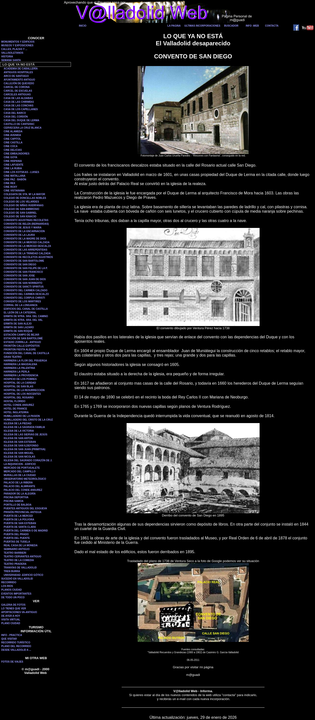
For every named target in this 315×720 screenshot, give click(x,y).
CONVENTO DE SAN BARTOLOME (24, 260)
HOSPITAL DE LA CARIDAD (20, 382)
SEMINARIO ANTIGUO (17, 549)
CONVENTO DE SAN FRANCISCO (23, 272)
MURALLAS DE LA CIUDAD (20, 475)
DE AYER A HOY (10, 616)
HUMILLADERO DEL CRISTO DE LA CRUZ (28, 419)
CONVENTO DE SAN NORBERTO (23, 283)
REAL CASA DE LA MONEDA (20, 545)
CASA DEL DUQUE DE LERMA (21, 120)
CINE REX (9, 183)
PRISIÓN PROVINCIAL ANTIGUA (22, 512)
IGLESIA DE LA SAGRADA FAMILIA (24, 427)
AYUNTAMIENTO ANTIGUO (19, 79)
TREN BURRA (12, 571)
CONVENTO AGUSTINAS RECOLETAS (26, 220)
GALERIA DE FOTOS (13, 604)
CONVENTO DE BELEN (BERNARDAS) (26, 224)
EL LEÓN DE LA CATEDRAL (20, 312)
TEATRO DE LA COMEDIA (19, 560)
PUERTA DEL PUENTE (17, 538)
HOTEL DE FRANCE (15, 408)
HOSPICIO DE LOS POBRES (20, 379)
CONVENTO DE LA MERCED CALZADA (27, 242)
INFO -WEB (252, 25)
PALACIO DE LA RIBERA (18, 482)
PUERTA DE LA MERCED (18, 515)
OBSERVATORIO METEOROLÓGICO (25, 479)
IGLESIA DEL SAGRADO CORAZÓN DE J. (28, 460)
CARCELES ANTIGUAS (17, 94)
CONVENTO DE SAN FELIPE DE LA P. (26, 268)
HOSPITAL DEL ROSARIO (19, 397)
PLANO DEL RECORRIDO (16, 646)
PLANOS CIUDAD (11, 589)
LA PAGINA (174, 25)
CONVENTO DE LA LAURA (19, 235)
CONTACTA (272, 25)
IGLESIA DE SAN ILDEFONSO (21, 445)
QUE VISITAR (9, 638)
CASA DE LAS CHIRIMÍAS (19, 102)
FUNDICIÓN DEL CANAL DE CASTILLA (26, 353)
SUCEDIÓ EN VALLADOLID (17, 578)
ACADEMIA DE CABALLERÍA (21, 68)
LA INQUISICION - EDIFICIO (20, 464)
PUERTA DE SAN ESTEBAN (20, 523)
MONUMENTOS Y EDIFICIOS (17, 41)
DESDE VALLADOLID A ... (16, 650)
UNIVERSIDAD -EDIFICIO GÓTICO (23, 575)
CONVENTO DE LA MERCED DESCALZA (27, 246)
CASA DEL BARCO (15, 113)
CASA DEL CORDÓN (16, 116)
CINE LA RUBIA (13, 168)
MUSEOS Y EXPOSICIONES (17, 45)
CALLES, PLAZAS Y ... (14, 49)
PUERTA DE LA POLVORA (19, 519)
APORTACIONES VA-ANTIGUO (19, 612)
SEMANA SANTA (11, 60)
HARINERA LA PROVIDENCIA (21, 375)
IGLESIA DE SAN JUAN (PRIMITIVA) (24, 449)
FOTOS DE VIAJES (12, 661)
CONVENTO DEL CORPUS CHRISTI (24, 297)
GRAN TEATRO (13, 357)
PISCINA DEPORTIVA (16, 497)
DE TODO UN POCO (13, 597)
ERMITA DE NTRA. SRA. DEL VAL (23, 320)
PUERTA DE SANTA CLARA (20, 527)
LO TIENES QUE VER (13, 608)
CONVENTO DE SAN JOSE (19, 275)
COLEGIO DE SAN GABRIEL (20, 212)
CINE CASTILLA (13, 142)
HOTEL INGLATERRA (16, 412)
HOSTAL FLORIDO (14, 401)
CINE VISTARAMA (14, 190)
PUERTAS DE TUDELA (17, 541)
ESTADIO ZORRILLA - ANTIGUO (22, 342)
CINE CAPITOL (12, 138)
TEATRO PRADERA (15, 564)
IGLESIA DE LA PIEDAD (18, 423)
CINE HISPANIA (13, 161)
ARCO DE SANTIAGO (16, 76)
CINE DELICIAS (13, 150)
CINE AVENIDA (12, 135)
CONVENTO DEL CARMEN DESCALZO (26, 294)
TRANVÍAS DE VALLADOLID (20, 567)
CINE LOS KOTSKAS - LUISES (21, 172)
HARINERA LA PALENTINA (19, 368)
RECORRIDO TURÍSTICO (15, 642)
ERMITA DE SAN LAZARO (19, 327)
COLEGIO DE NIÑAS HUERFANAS (24, 205)
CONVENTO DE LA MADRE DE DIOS (25, 238)
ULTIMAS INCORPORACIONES (202, 25)
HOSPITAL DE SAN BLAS (18, 386)
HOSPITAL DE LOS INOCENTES (22, 394)
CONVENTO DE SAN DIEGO (20, 264)
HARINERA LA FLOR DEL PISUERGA (25, 360)
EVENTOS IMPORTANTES (16, 593)
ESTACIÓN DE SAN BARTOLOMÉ (23, 338)
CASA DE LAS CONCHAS (18, 105)
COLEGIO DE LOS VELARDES (21, 201)
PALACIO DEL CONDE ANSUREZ (23, 490)
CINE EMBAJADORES (16, 153)
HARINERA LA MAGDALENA (20, 364)
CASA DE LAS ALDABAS (18, 98)
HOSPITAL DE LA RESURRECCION (24, 390)
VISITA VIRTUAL (10, 619)
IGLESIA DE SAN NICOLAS (19, 456)
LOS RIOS (7, 586)
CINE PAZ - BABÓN (15, 179)
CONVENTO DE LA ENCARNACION (24, 231)
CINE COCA (10, 146)
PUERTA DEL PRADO (16, 534)
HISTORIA (7, 56)
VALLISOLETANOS (12, 52)
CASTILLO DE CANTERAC (19, 124)
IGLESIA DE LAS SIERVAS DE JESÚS (25, 434)
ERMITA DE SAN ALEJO (18, 323)
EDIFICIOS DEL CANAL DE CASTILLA (26, 309)
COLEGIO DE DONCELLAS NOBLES (25, 198)
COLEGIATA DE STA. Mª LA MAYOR (24, 194)
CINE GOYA (10, 157)
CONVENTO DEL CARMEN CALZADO (25, 290)
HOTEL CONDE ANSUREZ (19, 405)
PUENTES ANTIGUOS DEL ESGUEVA (25, 508)
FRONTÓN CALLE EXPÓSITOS (22, 345)
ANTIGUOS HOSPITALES (18, 72)
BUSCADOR (231, 25)
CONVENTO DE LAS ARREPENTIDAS (25, 249)
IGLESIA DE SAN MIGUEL (19, 453)
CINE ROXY (10, 187)
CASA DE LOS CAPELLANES (21, 109)
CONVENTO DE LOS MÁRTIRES (22, 301)
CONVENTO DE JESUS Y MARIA (22, 227)
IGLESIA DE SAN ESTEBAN (20, 442)
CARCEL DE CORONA (17, 87)
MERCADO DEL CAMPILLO (19, 471)
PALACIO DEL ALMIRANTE (19, 486)
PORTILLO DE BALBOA (18, 504)
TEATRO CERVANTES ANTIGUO (22, 556)
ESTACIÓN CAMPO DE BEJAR (21, 334)
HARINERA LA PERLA (17, 371)
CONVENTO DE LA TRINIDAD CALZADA (27, 253)
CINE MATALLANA (14, 175)
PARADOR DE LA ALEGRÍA (20, 493)
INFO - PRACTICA (11, 635)
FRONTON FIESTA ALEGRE (20, 349)
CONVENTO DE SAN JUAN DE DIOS (25, 279)
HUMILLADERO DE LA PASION (22, 416)
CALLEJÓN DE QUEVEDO (19, 83)
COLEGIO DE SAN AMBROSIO (21, 209)
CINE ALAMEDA (13, 131)
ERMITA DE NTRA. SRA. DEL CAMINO (26, 316)
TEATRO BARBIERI (15, 552)
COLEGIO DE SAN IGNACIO (20, 216)
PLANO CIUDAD (10, 623)
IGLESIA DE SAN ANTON (18, 438)
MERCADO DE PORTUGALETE (22, 467)
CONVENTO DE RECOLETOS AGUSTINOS (28, 257)
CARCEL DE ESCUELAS (18, 90)
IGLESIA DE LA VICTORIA (19, 430)
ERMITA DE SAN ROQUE (18, 331)
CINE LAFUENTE (13, 164)
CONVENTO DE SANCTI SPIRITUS (24, 286)
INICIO (82, 25)
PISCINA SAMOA (13, 501)
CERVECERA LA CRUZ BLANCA (23, 127)
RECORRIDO (8, 582)
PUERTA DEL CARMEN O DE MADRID (26, 530)
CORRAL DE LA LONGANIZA (20, 305)
